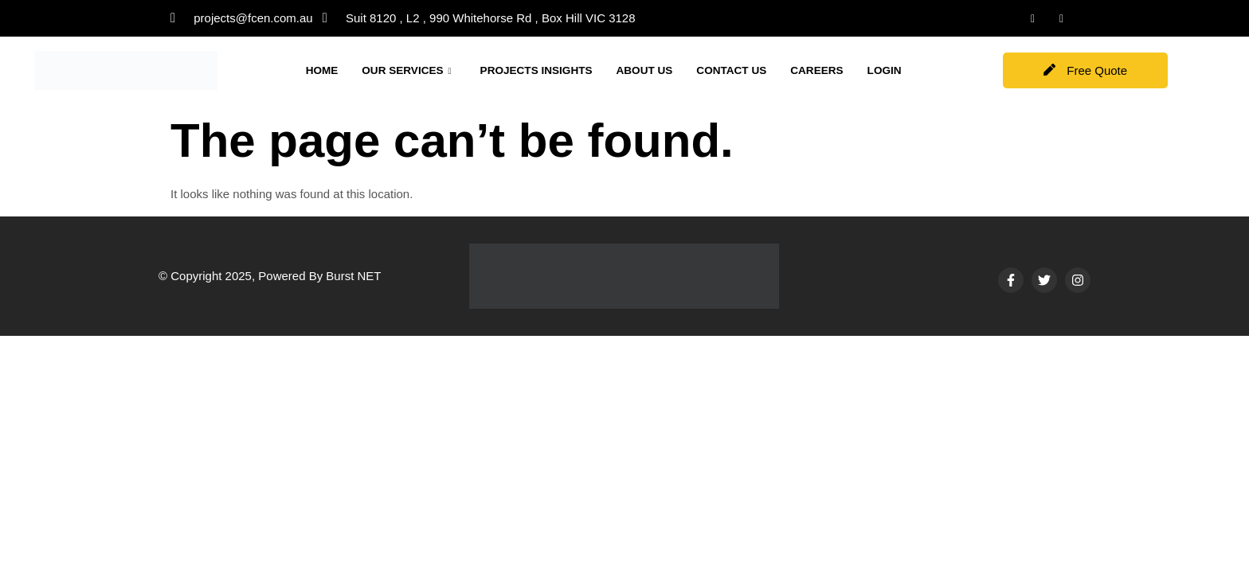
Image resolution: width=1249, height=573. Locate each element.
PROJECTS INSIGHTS (554, 66)
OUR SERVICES (415, 66)
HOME (324, 66)
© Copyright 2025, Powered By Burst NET (270, 276)
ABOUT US (671, 66)
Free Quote (1085, 70)
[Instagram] (1062, 18)
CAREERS (857, 66)
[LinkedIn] (1033, 18)
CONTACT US (765, 66)
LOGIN (325, 85)
